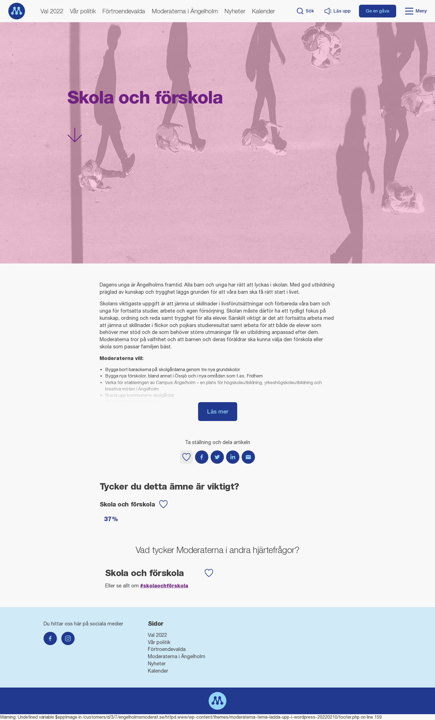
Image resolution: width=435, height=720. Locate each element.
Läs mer (217, 411)
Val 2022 (52, 11)
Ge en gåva (378, 11)
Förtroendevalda (123, 11)
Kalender (263, 11)
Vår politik (83, 11)
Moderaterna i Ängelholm (185, 11)
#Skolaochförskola (164, 586)
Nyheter (234, 11)
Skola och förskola (127, 504)
